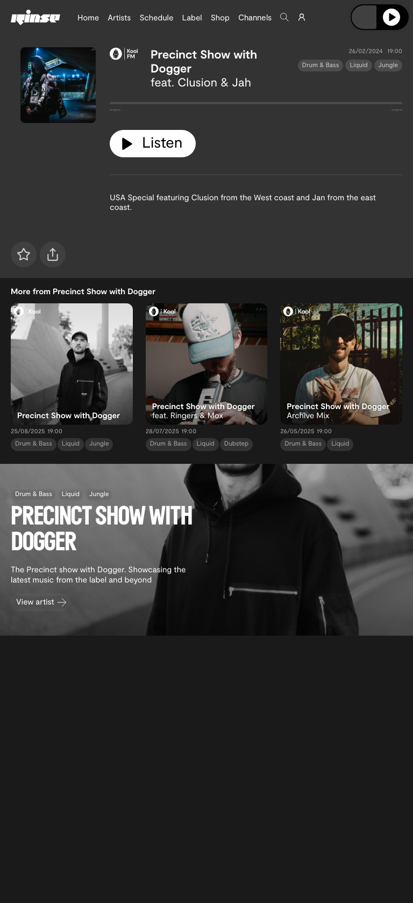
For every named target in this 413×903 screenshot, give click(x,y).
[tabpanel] (256, 105)
